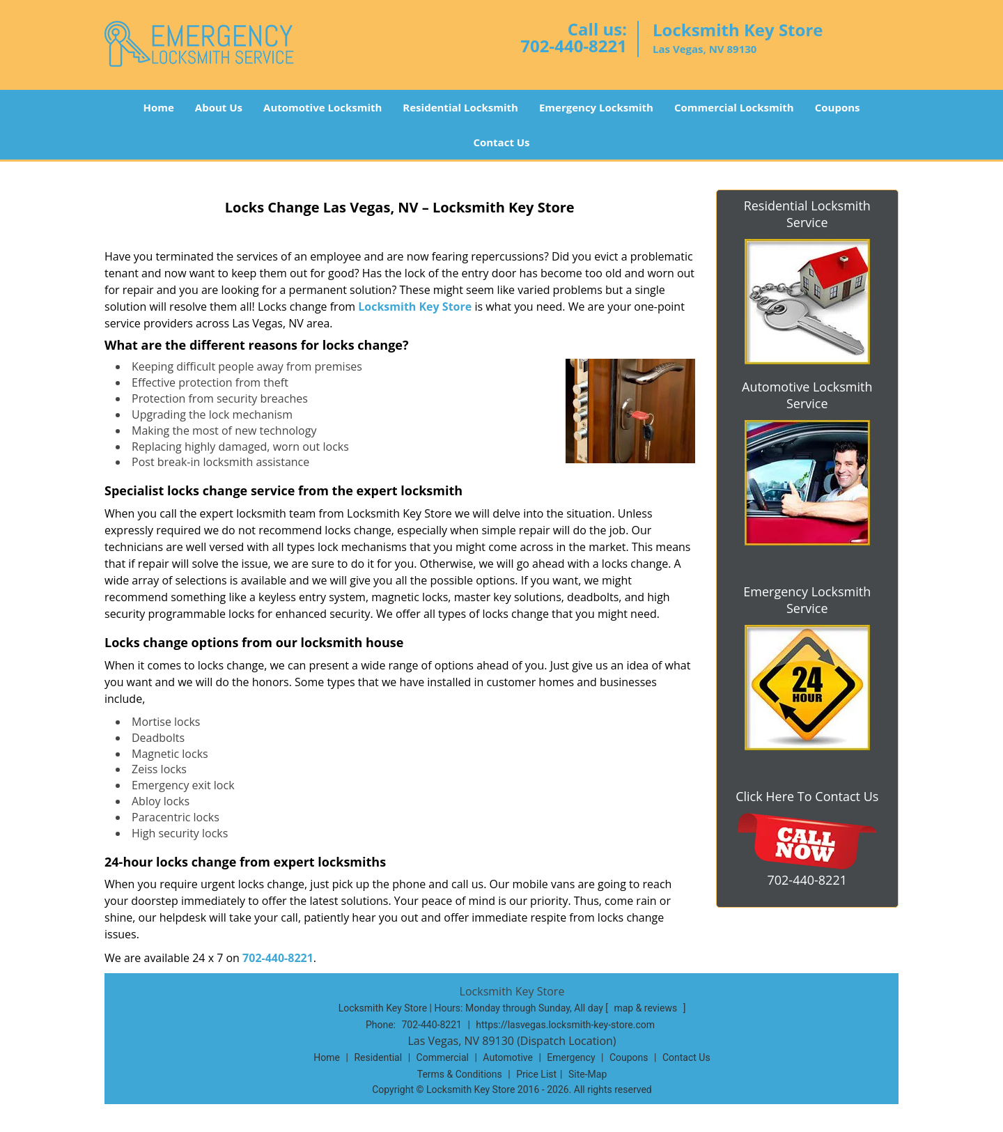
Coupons (837, 107)
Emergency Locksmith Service (807, 600)
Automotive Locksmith (322, 107)
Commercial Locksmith (734, 107)
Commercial (443, 1057)
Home (158, 107)
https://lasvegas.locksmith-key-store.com (565, 1024)
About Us (218, 107)
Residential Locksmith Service (807, 214)
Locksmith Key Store (415, 306)
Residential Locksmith (460, 107)
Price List (536, 1074)
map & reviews (646, 1008)
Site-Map (587, 1074)
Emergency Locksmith (596, 107)
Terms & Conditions (459, 1074)
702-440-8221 (573, 45)
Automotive (508, 1057)
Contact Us (501, 142)
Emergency (571, 1057)
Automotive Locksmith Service (807, 395)
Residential (378, 1057)
